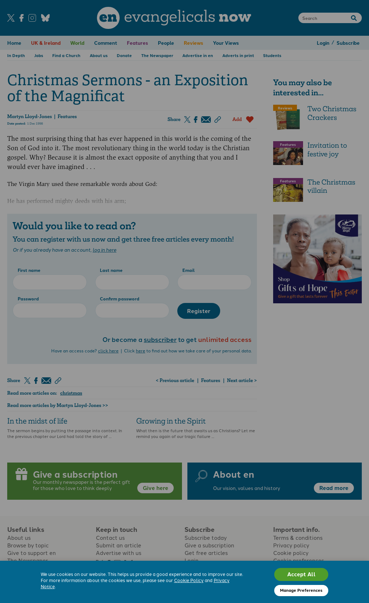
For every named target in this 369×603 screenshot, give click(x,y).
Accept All (301, 574)
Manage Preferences (301, 590)
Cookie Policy (189, 580)
